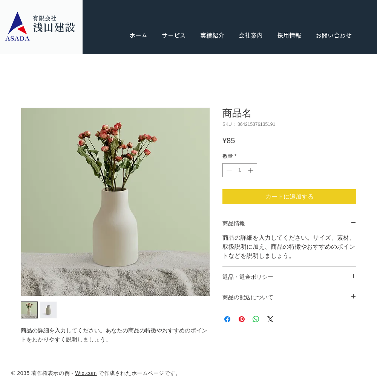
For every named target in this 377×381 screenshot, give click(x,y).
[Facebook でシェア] (227, 319)
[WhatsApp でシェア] (256, 319)
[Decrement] (228, 170)
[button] (289, 36)
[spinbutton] (240, 170)
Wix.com (86, 373)
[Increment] (251, 170)
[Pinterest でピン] (241, 319)
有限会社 (45, 18)
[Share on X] (270, 319)
